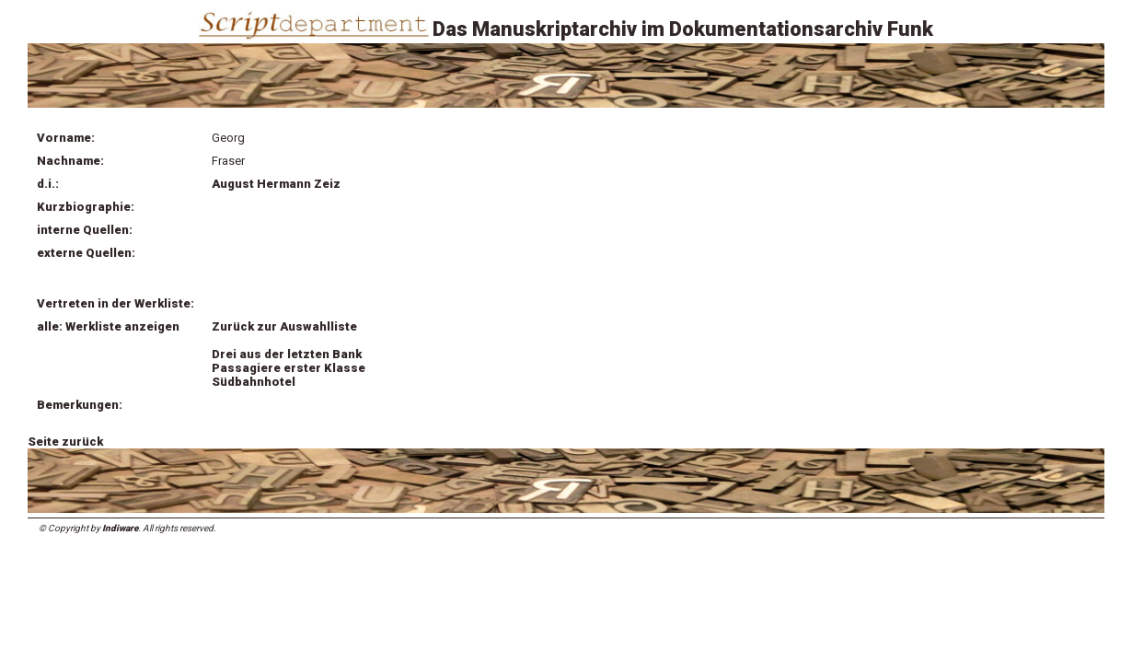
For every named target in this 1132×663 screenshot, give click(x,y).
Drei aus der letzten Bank (287, 354)
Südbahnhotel (253, 382)
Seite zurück (65, 441)
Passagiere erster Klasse (288, 368)
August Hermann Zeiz (276, 184)
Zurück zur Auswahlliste (284, 326)
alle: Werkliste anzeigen (108, 326)
